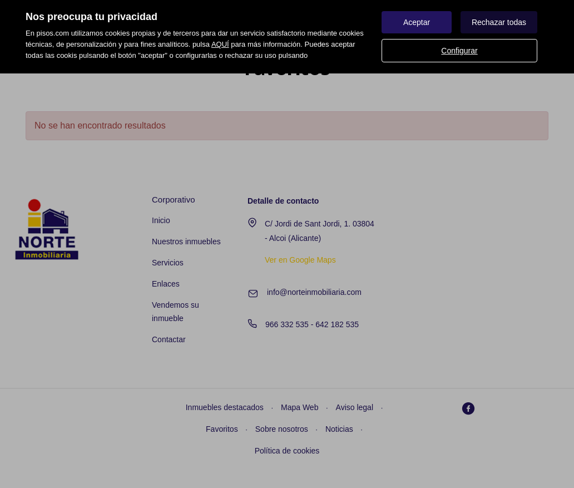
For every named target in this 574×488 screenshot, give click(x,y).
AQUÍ (220, 44)
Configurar (459, 50)
